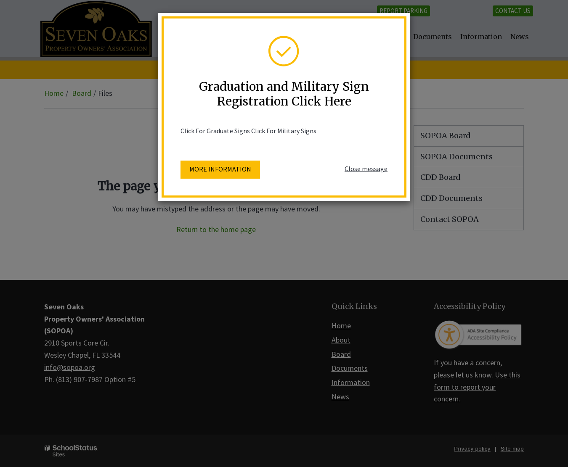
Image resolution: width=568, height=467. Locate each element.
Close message (366, 168)
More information (220, 169)
